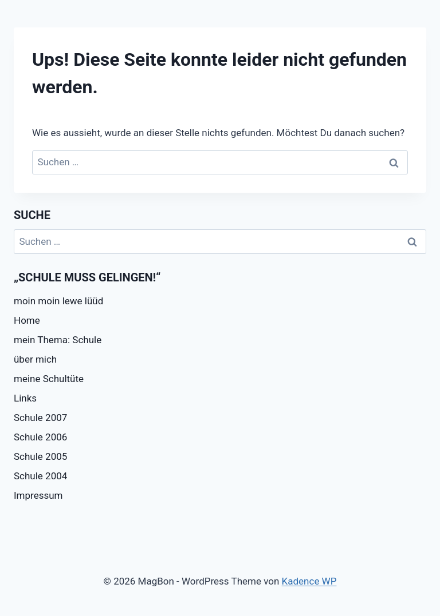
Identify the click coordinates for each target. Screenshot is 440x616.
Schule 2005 (40, 456)
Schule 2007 (40, 417)
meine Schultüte (49, 378)
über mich (35, 359)
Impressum (38, 495)
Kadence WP (309, 581)
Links (25, 398)
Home (27, 320)
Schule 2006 (40, 437)
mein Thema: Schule (57, 339)
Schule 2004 (40, 476)
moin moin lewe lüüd (58, 301)
